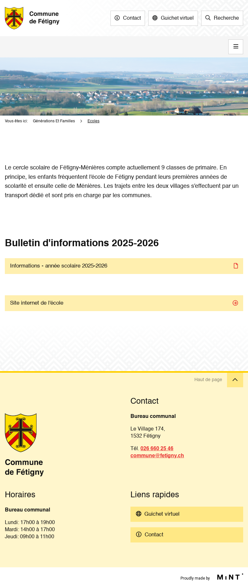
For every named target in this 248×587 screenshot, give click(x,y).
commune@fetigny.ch (157, 456)
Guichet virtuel (177, 18)
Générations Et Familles (54, 121)
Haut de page (218, 380)
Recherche (226, 18)
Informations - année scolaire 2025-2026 (58, 266)
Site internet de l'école (36, 303)
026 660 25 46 (156, 448)
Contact (132, 18)
